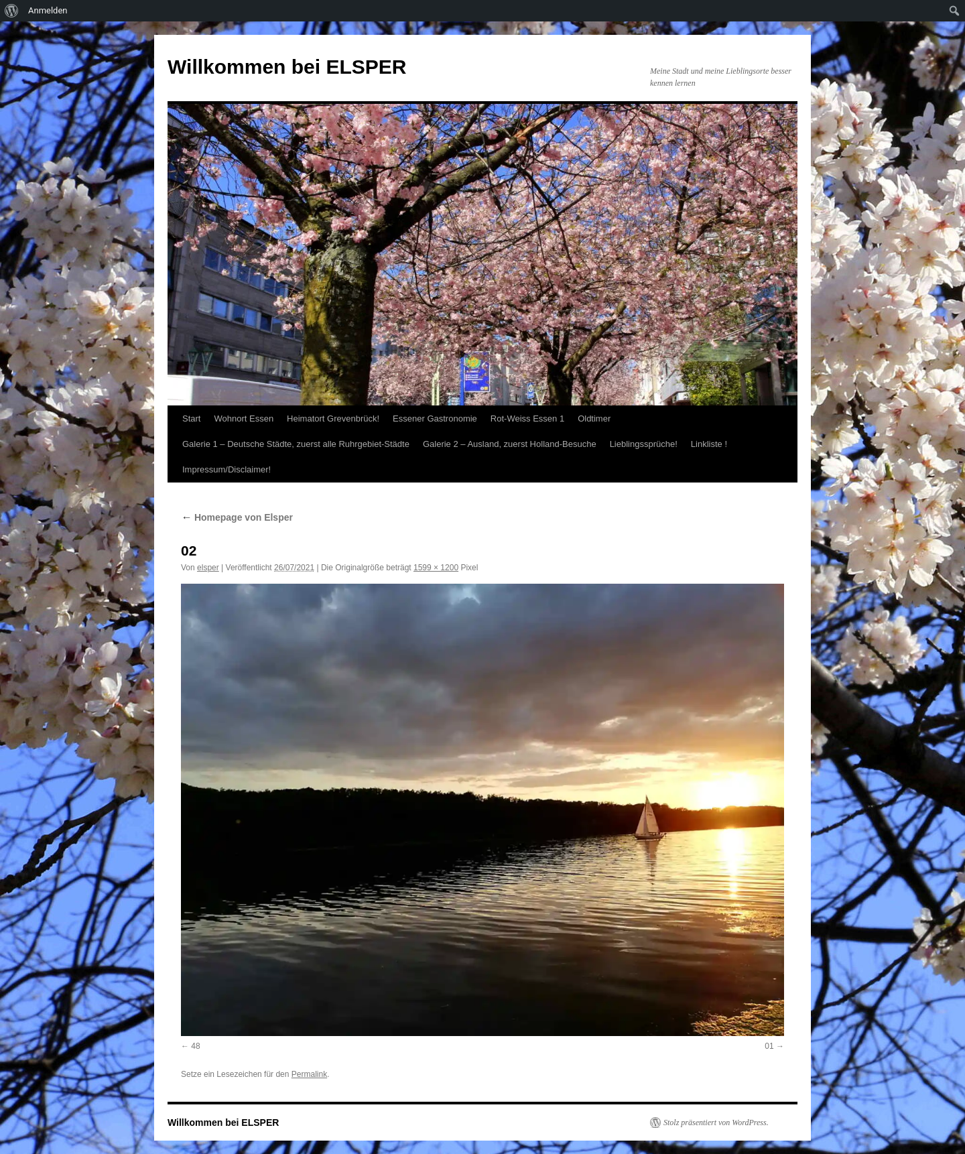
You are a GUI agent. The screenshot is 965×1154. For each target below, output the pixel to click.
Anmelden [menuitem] (48, 10)
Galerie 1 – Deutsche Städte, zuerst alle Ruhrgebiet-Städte (295, 444)
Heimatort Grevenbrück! (333, 418)
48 (195, 1046)
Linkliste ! (709, 444)
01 (769, 1046)
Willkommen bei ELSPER (287, 67)
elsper (208, 567)
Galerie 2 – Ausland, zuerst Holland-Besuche (509, 444)
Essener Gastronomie (435, 418)
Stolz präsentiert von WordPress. (716, 1122)
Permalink (309, 1074)
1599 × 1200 (435, 567)
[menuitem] (11, 10)
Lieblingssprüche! (644, 444)
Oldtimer (594, 418)
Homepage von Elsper (237, 517)
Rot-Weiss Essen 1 (527, 418)
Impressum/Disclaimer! (226, 469)
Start (191, 418)
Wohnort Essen (243, 418)
